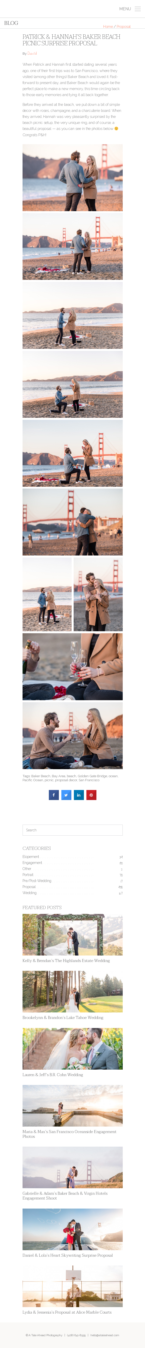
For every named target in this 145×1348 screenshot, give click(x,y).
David (32, 54)
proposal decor (66, 780)
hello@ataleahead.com (104, 1335)
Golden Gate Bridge (92, 776)
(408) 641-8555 (76, 1335)
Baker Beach (40, 776)
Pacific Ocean (33, 780)
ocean (113, 776)
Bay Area (58, 776)
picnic (49, 780)
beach (71, 776)
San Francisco (89, 780)
